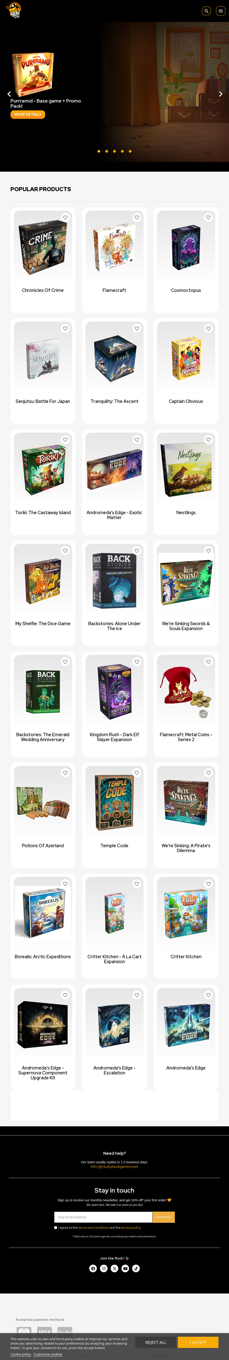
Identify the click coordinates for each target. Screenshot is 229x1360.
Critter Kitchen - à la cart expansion (114, 959)
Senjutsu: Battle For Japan (43, 401)
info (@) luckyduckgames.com (114, 1166)
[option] (114, 92)
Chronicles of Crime (43, 290)
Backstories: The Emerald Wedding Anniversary (42, 737)
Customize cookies (48, 1354)
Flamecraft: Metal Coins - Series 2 (186, 737)
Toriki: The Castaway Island (43, 512)
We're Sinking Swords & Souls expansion (186, 626)
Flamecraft (114, 290)
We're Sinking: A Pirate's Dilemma (186, 848)
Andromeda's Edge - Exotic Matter (114, 515)
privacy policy (131, 1227)
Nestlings (186, 512)
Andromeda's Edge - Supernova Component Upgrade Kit (42, 1072)
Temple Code (114, 845)
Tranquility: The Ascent (114, 401)
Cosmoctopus (186, 290)
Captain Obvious (186, 401)
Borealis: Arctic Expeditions (43, 956)
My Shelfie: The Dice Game (42, 623)
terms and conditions (93, 1227)
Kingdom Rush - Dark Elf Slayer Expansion (114, 737)
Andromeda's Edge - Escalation (114, 1070)
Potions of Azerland (43, 845)
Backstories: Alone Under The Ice (114, 626)
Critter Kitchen (186, 956)
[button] (17, 92)
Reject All (155, 1342)
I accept (198, 1342)
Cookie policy (21, 1354)
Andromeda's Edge (186, 1067)
